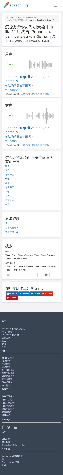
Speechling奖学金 (10, 334)
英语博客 (6, 364)
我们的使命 (7, 331)
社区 (4, 347)
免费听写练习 (8, 396)
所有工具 (6, 414)
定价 (4, 344)
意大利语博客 (8, 370)
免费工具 (21, 18)
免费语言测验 (8, 405)
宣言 (4, 340)
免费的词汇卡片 (9, 402)
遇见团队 (6, 337)
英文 (7, 166)
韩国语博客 (7, 379)
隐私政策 (6, 439)
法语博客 (6, 361)
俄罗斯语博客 (8, 376)
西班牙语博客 (8, 358)
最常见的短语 (11, 227)
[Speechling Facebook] (4, 428)
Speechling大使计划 (11, 462)
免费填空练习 (8, 408)
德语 (7, 183)
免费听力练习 (8, 399)
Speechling (11, 18)
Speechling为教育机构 (12, 456)
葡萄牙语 (9, 200)
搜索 (46, 275)
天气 (7, 223)
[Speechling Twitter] (10, 428)
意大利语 (9, 187)
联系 (4, 465)
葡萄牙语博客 (8, 373)
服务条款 (6, 442)
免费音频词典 (31, 18)
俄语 (7, 196)
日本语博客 (7, 382)
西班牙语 (9, 174)
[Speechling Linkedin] (17, 428)
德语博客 (6, 367)
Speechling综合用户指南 (14, 328)
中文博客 (6, 385)
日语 (7, 191)
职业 (4, 459)
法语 (7, 170)
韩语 (7, 204)
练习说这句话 (11, 90)
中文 (7, 179)
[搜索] (21, 275)
